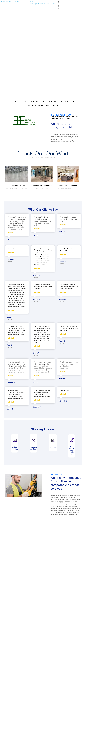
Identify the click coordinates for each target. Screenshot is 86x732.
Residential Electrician (51, 102)
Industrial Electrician (15, 102)
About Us (55, 105)
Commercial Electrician (33, 102)
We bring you (65, 483)
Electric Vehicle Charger (69, 102)
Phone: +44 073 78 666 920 (10, 2)
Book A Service (43, 105)
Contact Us (32, 105)
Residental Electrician (68, 186)
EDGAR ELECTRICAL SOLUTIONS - (65, 117)
